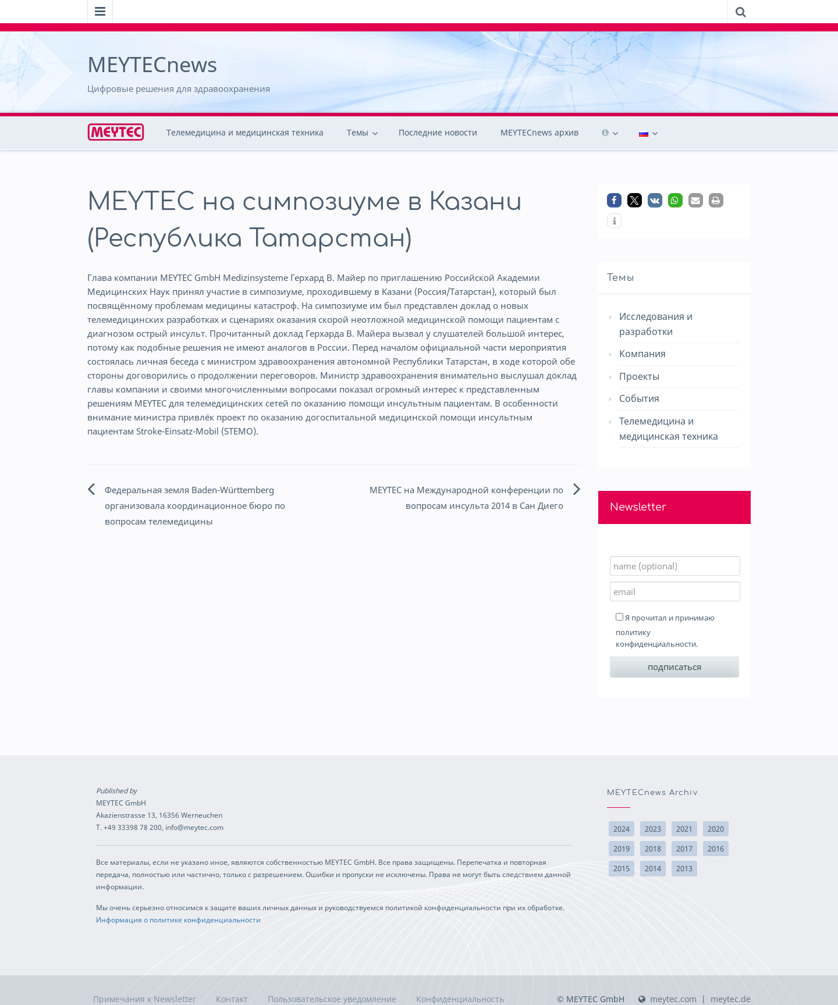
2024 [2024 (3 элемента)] (621, 829)
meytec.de (731, 998)
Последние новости (438, 132)
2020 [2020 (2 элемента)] (716, 829)
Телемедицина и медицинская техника (245, 132)
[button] (614, 200)
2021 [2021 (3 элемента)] (684, 829)
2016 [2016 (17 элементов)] (716, 848)
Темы (357, 132)
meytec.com (673, 998)
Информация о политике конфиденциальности (178, 919)
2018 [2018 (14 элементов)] (653, 848)
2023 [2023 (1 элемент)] (653, 829)
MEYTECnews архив (539, 132)
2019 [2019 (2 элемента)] (621, 848)
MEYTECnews (152, 64)
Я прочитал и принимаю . (665, 630)
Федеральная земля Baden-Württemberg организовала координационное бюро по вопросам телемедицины (195, 506)
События (639, 398)
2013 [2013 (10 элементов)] (684, 868)
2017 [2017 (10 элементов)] (684, 848)
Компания (642, 353)
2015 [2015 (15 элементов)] (621, 868)
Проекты (639, 376)
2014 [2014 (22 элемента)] (653, 868)
